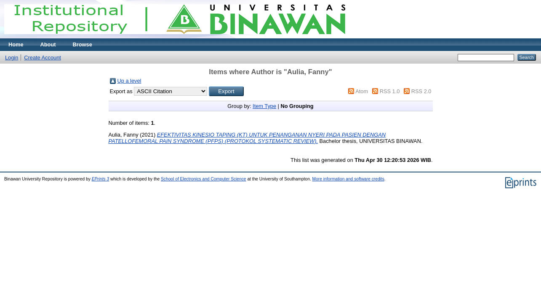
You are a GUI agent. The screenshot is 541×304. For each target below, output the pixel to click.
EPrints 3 (100, 179)
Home (16, 44)
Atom (361, 91)
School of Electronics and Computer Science (203, 179)
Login (11, 57)
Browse (82, 44)
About (48, 44)
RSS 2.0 (421, 91)
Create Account (42, 57)
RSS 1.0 (390, 91)
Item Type (264, 106)
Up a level (129, 81)
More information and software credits (348, 179)
